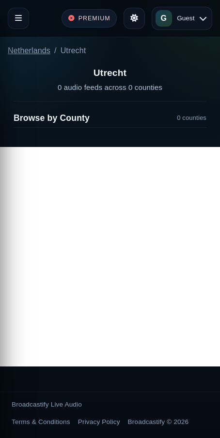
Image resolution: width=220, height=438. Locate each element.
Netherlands (29, 50)
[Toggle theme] (134, 18)
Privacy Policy (99, 421)
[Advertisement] (110, 256)
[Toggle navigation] (18, 18)
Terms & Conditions (41, 421)
